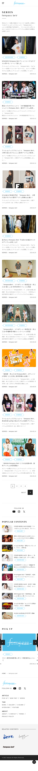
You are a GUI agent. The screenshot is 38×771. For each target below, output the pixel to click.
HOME (4, 673)
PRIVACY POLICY (8, 716)
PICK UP (5, 698)
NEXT (23, 493)
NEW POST (14, 698)
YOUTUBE (15, 707)
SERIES (22, 698)
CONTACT (13, 714)
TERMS (21, 714)
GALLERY (12, 705)
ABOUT (4, 714)
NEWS (4, 705)
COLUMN (20, 705)
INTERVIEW (6, 707)
